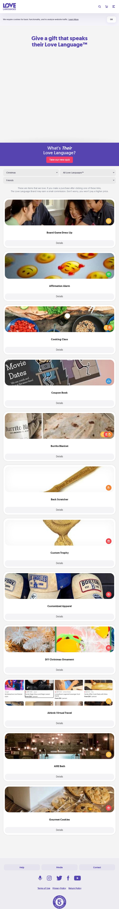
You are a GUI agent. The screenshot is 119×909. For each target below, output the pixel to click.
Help (22, 867)
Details (59, 243)
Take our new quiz (59, 159)
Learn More (73, 19)
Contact (97, 867)
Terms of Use (44, 888)
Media (59, 867)
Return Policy (74, 888)
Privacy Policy (59, 888)
